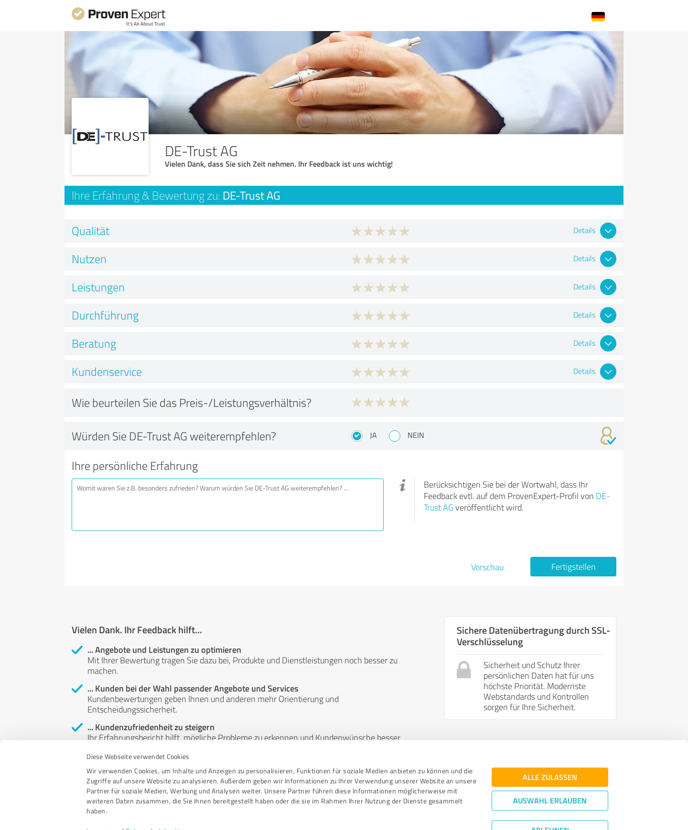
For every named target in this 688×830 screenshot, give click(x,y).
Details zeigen (411, 812)
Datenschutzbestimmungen (168, 785)
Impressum (103, 785)
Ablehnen (550, 784)
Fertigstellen (573, 566)
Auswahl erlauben (550, 754)
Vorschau (487, 567)
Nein (416, 435)
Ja (373, 435)
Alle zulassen (550, 731)
